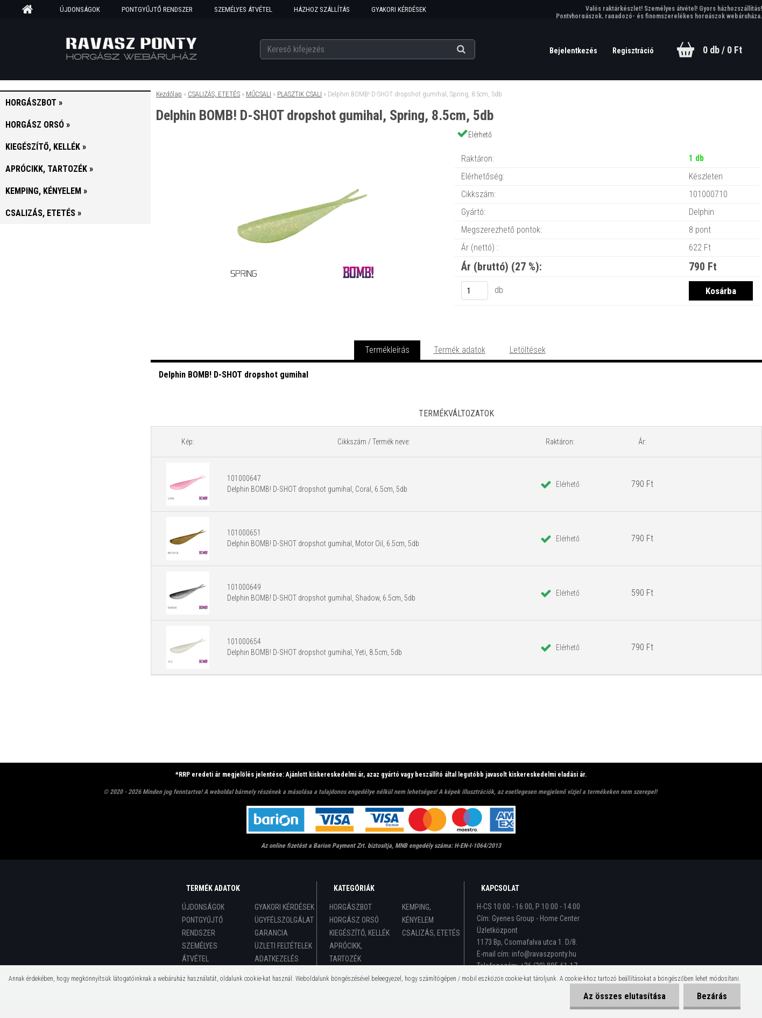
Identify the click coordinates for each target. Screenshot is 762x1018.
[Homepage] (31, 9)
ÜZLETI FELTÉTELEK (283, 946)
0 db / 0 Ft (722, 49)
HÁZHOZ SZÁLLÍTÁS (322, 9)
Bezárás (712, 996)
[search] (474, 49)
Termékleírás (387, 350)
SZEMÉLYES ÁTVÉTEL (243, 9)
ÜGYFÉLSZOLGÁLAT (284, 920)
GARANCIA (271, 933)
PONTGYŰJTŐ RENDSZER (157, 9)
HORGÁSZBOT (350, 907)
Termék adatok (459, 350)
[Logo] (131, 49)
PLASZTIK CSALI (299, 94)
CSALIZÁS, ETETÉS (214, 94)
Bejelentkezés (574, 50)
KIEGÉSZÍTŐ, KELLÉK (359, 933)
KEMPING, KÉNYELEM (418, 913)
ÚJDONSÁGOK (80, 9)
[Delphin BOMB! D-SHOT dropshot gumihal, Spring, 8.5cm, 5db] (302, 148)
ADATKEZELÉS (277, 958)
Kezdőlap (169, 94)
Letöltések (528, 350)
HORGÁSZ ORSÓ (354, 920)
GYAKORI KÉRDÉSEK (398, 9)
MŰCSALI (258, 94)
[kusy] (474, 290)
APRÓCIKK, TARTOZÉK (345, 952)
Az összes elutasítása (624, 996)
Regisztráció (633, 50)
